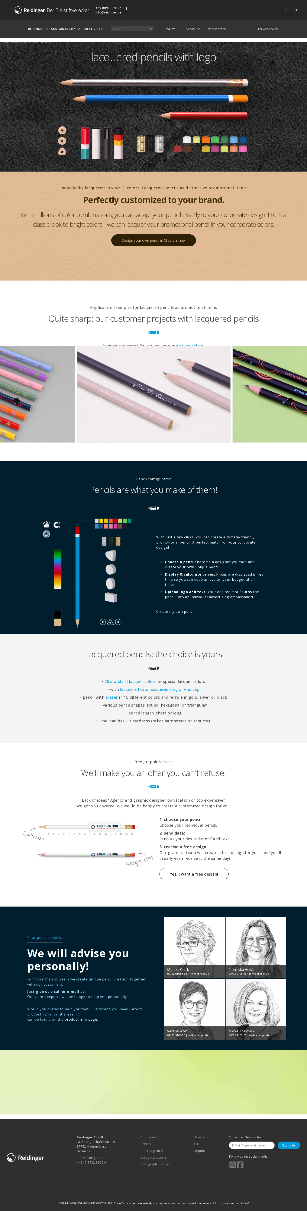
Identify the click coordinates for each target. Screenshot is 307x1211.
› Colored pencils (151, 1151)
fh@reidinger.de (259, 974)
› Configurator (149, 1137)
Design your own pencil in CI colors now (153, 240)
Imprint (199, 1151)
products (16, 42)
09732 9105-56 (176, 1035)
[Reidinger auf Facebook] (240, 1167)
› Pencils (145, 1144)
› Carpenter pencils (153, 1157)
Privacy (199, 1137)
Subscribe (288, 1145)
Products (169, 29)
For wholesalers (268, 29)
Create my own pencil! (175, 611)
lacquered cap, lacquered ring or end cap (160, 689)
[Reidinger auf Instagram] (232, 1167)
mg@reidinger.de (198, 974)
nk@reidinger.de (259, 1035)
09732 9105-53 (176, 974)
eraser (112, 697)
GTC (197, 1144)
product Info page (81, 1019)
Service (191, 29)
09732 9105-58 (237, 974)
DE (287, 10)
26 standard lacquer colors (130, 681)
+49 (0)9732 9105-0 (110, 8)
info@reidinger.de (109, 12)
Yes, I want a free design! (194, 874)
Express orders (217, 29)
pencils (26, 42)
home (6, 42)
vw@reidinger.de (198, 1035)
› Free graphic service (155, 1164)
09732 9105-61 (237, 1035)
